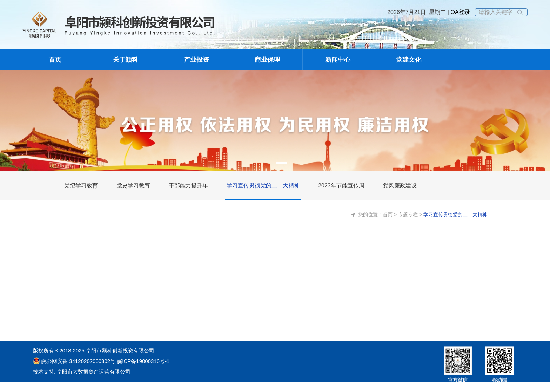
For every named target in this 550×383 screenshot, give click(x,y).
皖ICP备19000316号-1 (142, 361)
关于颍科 (125, 59)
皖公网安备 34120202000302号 (78, 361)
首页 (55, 59)
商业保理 (267, 59)
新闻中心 (337, 59)
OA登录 (459, 12)
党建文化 (408, 59)
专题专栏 (408, 214)
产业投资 (196, 59)
